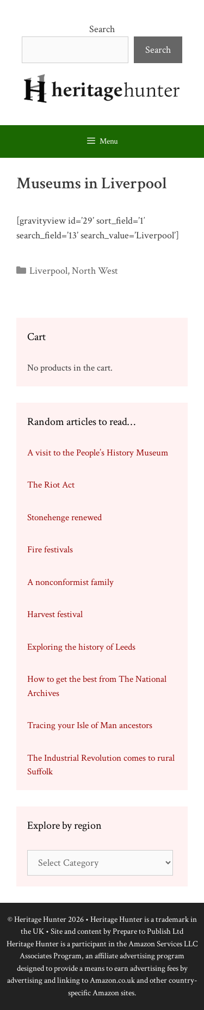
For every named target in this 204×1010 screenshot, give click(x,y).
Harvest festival (55, 614)
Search (102, 29)
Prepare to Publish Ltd (148, 931)
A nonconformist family (70, 582)
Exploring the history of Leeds (81, 647)
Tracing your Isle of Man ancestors (89, 725)
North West (95, 270)
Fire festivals (50, 550)
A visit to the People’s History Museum (97, 453)
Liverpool (48, 270)
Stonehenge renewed (64, 518)
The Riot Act (51, 485)
